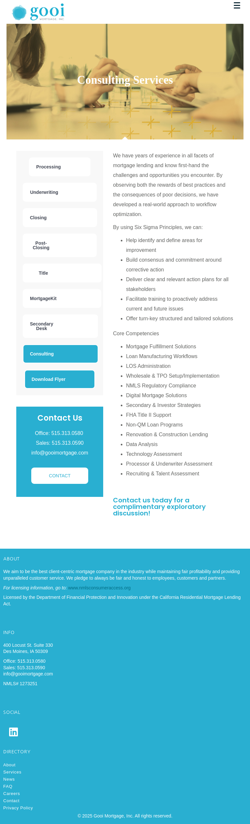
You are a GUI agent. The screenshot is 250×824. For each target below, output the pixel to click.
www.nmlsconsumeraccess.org (99, 587)
